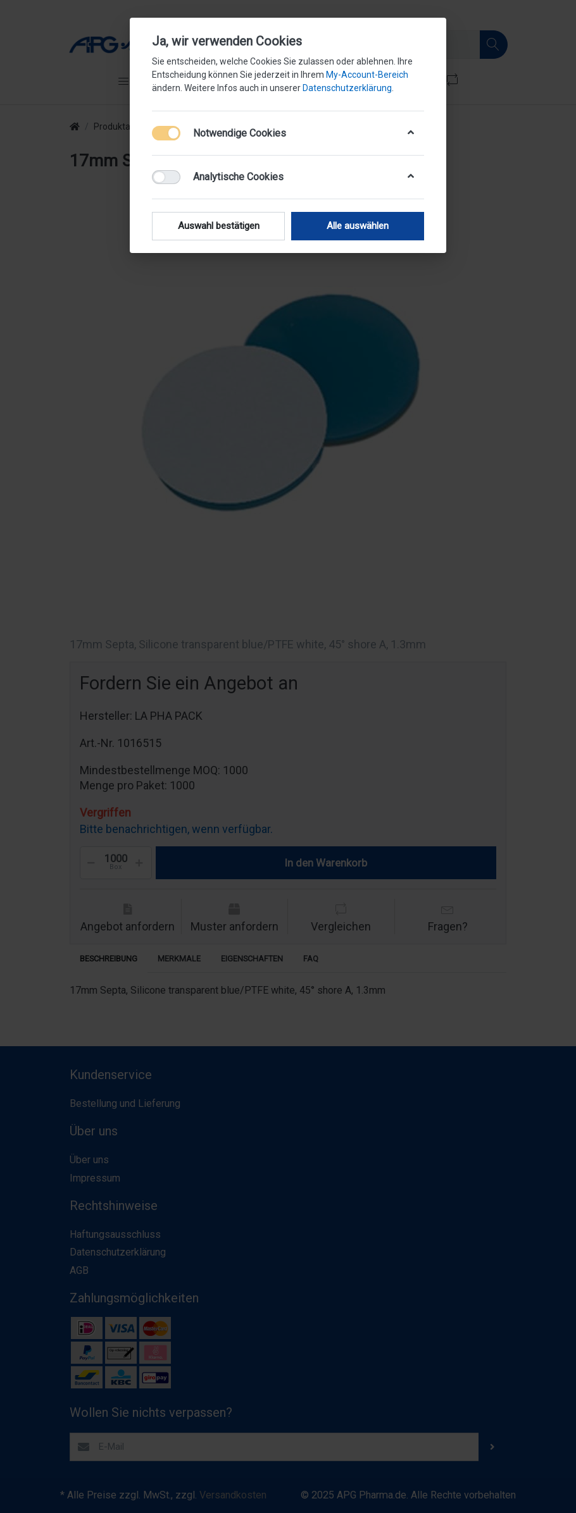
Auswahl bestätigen (219, 226)
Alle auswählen (358, 226)
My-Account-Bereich (367, 75)
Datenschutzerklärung (347, 88)
